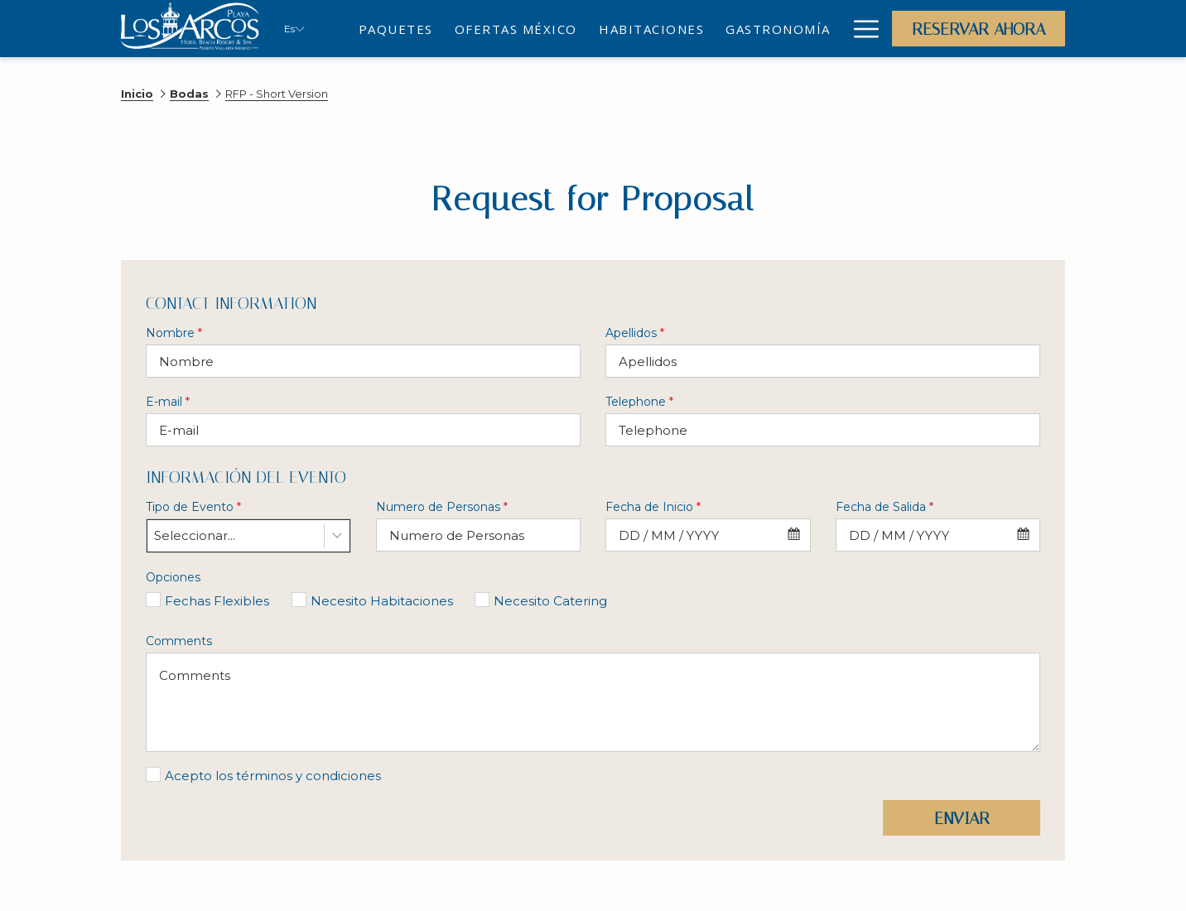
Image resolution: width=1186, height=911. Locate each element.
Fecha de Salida (884, 506)
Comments (179, 641)
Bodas (189, 93)
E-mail (168, 401)
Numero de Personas (442, 506)
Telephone (639, 401)
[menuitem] (396, 28)
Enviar (962, 818)
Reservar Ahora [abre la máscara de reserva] (978, 29)
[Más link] (860, 28)
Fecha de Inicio (653, 506)
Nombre (174, 332)
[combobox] (248, 536)
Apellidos (634, 332)
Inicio (137, 93)
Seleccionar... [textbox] (194, 535)
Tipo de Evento (193, 506)
